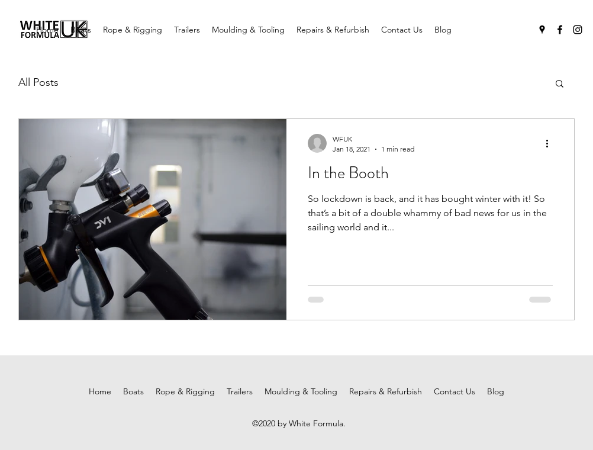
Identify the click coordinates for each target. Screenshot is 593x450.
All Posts (38, 82)
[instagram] (578, 30)
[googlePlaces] (542, 30)
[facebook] (560, 30)
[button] (559, 84)
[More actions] (551, 143)
